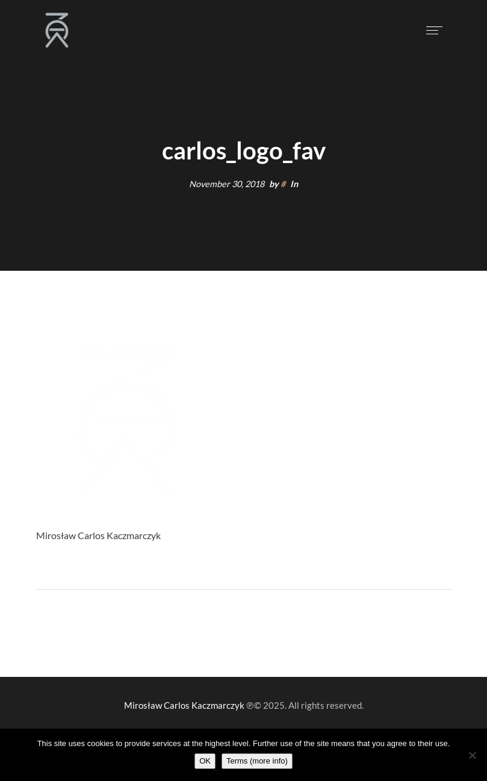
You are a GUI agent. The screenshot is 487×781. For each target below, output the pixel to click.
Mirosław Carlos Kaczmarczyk (184, 705)
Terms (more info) (257, 760)
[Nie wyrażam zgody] (472, 755)
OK (205, 760)
